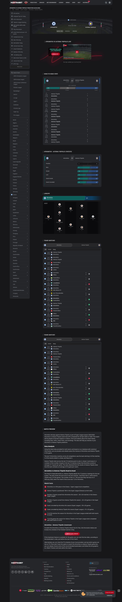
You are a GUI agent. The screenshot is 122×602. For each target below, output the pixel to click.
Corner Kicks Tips (16, 61)
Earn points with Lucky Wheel (18, 25)
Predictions (33, 2)
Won (47, 167)
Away (54, 249)
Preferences (109, 595)
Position (48, 163)
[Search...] (106, 2)
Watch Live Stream (72, 534)
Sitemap (69, 580)
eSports (46, 578)
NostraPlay (86, 2)
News (73, 2)
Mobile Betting (48, 576)
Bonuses (42, 2)
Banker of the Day (17, 52)
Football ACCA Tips (17, 37)
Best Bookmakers (51, 2)
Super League (23, 9)
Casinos (61, 2)
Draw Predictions (16, 49)
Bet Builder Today (17, 43)
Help (79, 2)
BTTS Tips (15, 64)
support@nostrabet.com (96, 574)
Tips (13, 9)
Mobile (68, 2)
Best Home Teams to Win (18, 58)
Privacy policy (70, 578)
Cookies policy (92, 594)
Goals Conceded (50, 182)
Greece (17, 9)
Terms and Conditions (73, 576)
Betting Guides (48, 580)
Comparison (47, 571)
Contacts (69, 569)
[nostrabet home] (17, 563)
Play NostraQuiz (16, 29)
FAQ (68, 566)
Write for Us (70, 573)
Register (55, 54)
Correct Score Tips (17, 46)
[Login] (109, 2)
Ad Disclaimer (70, 583)
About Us (69, 571)
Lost (47, 174)
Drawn (47, 171)
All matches (15, 13)
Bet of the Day (16, 40)
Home (49, 249)
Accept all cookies (110, 592)
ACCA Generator (16, 19)
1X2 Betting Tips (16, 55)
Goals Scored (49, 178)
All (45, 249)
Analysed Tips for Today (18, 16)
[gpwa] (31, 590)
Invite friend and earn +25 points (19, 33)
